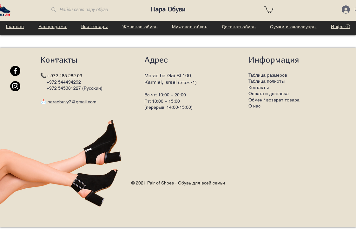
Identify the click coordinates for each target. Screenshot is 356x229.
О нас (254, 105)
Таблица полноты (266, 81)
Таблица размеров (267, 75)
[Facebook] (15, 71)
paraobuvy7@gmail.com (72, 101)
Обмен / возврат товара (274, 99)
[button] (268, 9)
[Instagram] (15, 86)
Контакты (258, 87)
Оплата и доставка (268, 93)
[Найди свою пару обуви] (95, 10)
